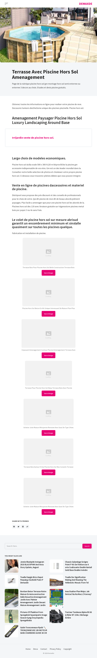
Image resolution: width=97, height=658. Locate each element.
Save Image (48, 273)
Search (87, 546)
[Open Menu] (6, 4)
